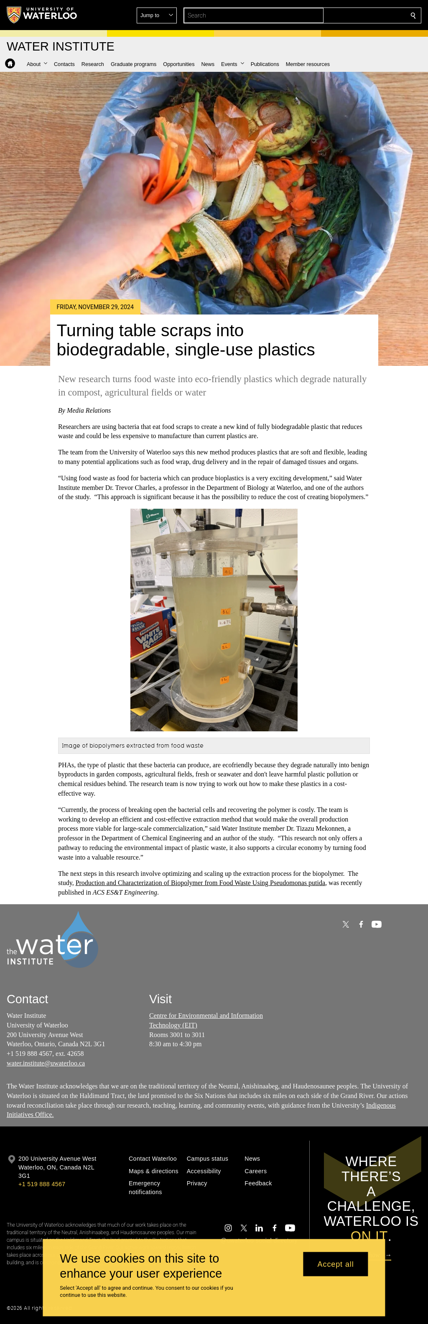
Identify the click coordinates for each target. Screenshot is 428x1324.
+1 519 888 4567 (41, 1184)
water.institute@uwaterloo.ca (46, 1063)
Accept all (336, 1264)
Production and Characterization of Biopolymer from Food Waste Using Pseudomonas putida (200, 882)
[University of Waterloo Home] (42, 15)
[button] (352, 15)
